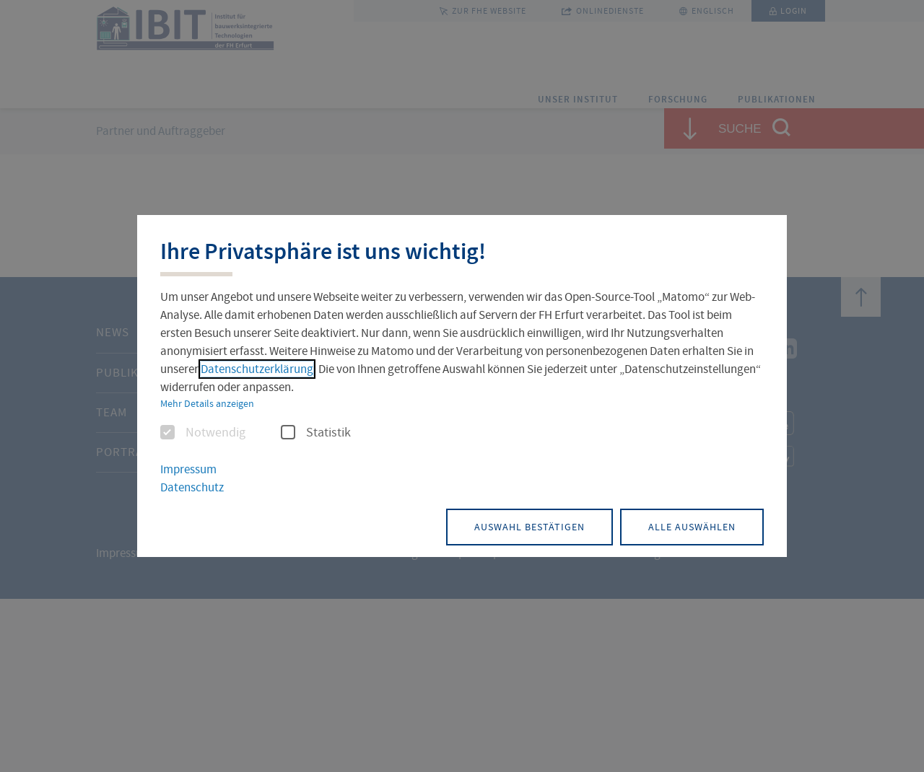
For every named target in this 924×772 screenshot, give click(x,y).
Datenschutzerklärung (257, 369)
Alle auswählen (689, 525)
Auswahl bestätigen (523, 525)
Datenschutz (192, 487)
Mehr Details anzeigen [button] (207, 404)
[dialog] (462, 386)
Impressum (188, 470)
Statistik (316, 434)
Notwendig (202, 434)
